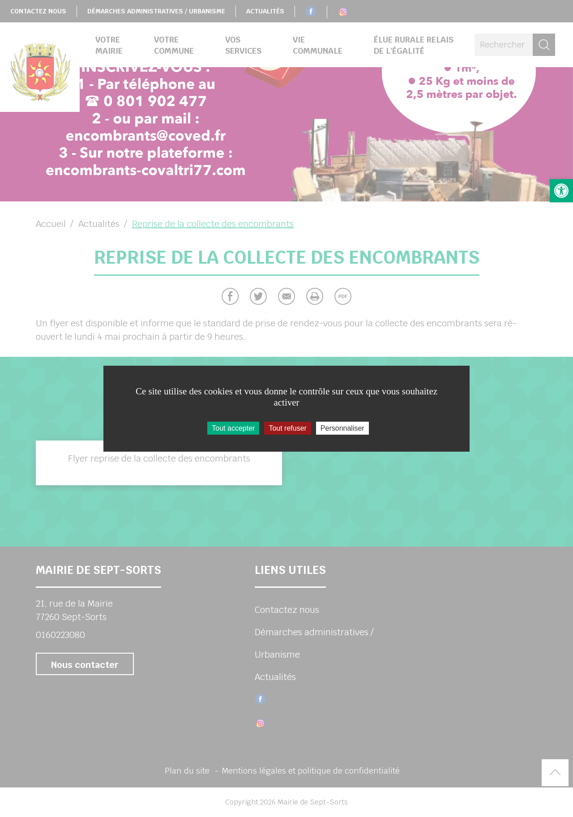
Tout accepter (233, 428)
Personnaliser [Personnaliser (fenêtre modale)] (342, 428)
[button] (561, 190)
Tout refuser (287, 428)
